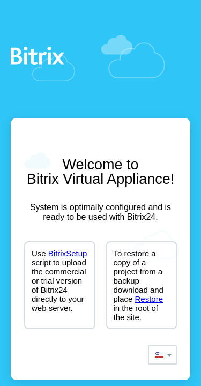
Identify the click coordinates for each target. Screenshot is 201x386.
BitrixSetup (67, 253)
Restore (149, 298)
